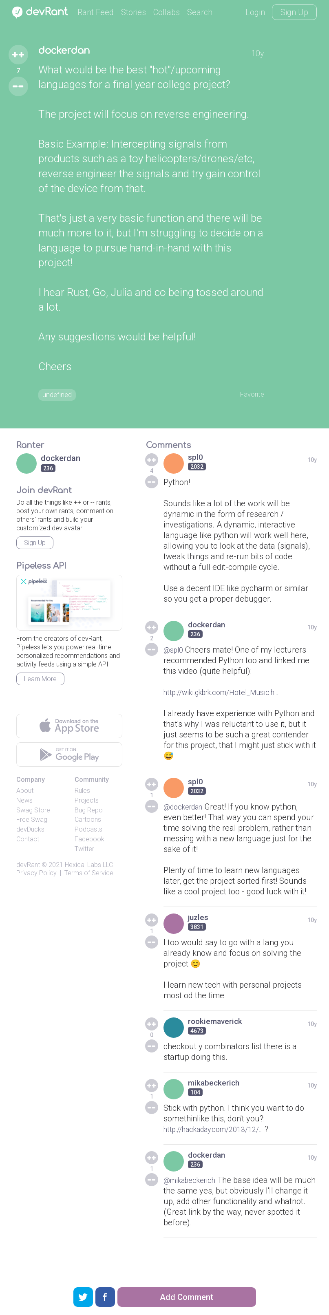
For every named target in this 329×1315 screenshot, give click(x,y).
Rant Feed (95, 12)
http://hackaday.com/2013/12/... (221, 1132)
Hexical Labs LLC (89, 867)
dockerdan (70, 52)
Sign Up (294, 12)
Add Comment (186, 1297)
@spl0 (174, 653)
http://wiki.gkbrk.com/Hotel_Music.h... (231, 695)
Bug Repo (89, 812)
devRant (28, 867)
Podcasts (88, 832)
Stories (133, 12)
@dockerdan (186, 809)
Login (255, 12)
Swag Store (33, 812)
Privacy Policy (36, 876)
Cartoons (88, 822)
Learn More (40, 682)
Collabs (166, 12)
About (24, 793)
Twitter (84, 851)
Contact (27, 841)
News (24, 803)
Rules (82, 793)
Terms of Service (88, 876)
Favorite (249, 395)
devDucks (30, 832)
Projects (87, 803)
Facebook (89, 841)
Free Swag (31, 822)
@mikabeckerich (193, 1183)
